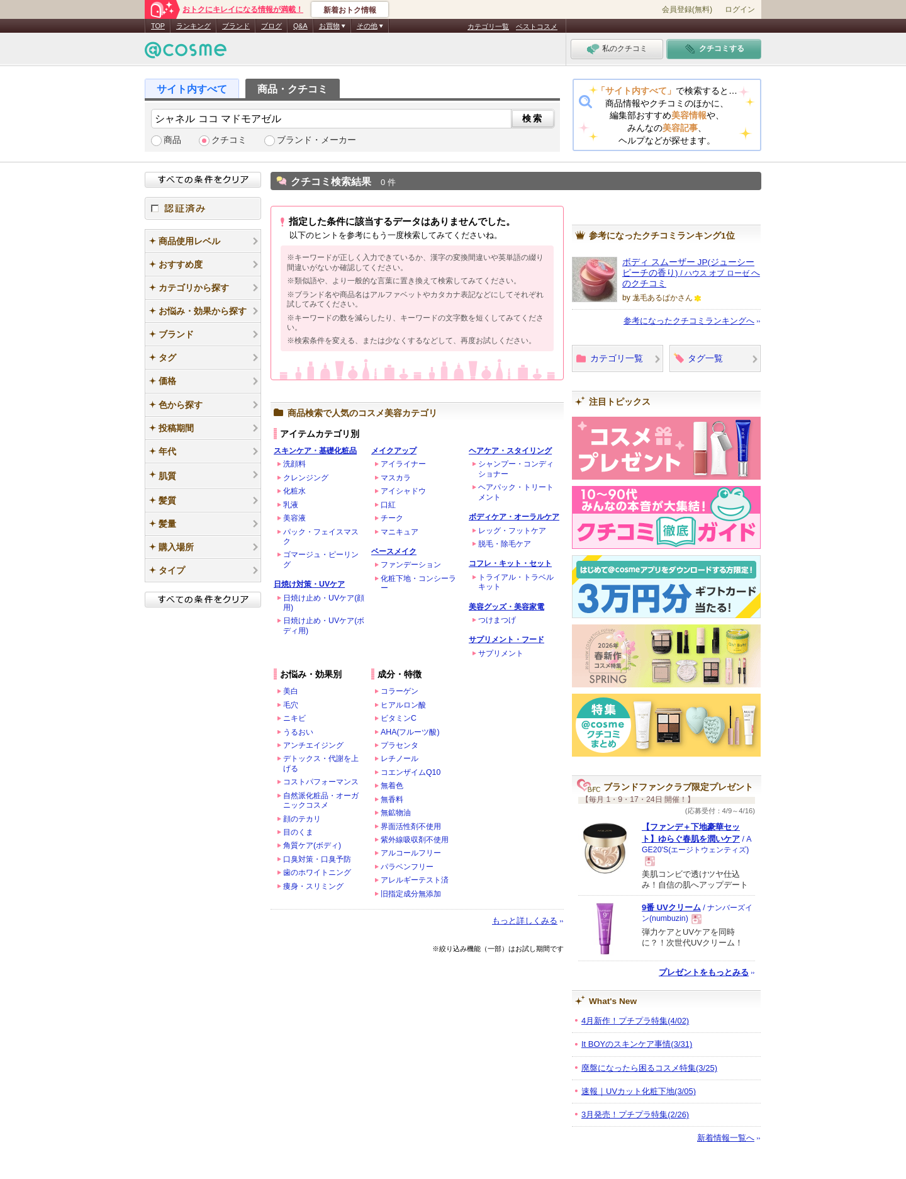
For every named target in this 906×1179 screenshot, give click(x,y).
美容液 (294, 518)
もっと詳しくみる (524, 920)
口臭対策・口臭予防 (317, 859)
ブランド (236, 26)
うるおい (298, 732)
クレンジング (305, 477)
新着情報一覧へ (725, 1137)
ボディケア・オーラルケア (514, 516)
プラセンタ (399, 745)
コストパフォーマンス (321, 781)
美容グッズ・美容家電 (506, 606)
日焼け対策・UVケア (309, 584)
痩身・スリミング (313, 886)
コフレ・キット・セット (510, 563)
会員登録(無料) (687, 9)
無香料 (392, 799)
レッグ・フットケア (512, 530)
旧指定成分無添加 (411, 893)
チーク (392, 518)
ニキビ (294, 718)
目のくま (298, 832)
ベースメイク (394, 551)
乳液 (290, 504)
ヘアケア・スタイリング (510, 450)
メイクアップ (394, 450)
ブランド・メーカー (316, 140)
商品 (172, 140)
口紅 (388, 504)
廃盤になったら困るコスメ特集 (649, 1068)
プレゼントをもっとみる (704, 972)
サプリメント (500, 653)
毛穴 (290, 705)
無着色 (392, 785)
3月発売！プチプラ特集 (635, 1114)
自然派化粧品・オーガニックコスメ (321, 800)
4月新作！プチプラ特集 (635, 1020)
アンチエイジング (313, 745)
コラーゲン (399, 691)
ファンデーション (411, 564)
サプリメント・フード (506, 639)
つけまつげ (497, 620)
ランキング (193, 26)
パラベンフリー (407, 866)
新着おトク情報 (349, 10)
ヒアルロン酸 (403, 705)
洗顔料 (294, 464)
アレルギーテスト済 (415, 880)
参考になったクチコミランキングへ (689, 320)
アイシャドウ (403, 491)
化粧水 (294, 491)
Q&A (300, 26)
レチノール (399, 758)
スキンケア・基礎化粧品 (315, 450)
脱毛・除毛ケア (504, 543)
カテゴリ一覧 (488, 26)
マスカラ (396, 477)
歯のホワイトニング (317, 872)
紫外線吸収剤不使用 (415, 839)
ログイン (740, 9)
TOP (158, 26)
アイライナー (403, 464)
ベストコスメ (536, 26)
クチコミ (229, 140)
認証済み (203, 208)
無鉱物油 (396, 812)
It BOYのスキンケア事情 (636, 1044)
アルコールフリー (411, 853)
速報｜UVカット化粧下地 (638, 1091)
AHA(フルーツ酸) (410, 732)
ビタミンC (399, 718)
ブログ (271, 26)
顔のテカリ (302, 819)
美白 (290, 691)
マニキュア (399, 531)
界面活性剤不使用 (411, 826)
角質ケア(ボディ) (312, 845)
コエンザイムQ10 (410, 772)
